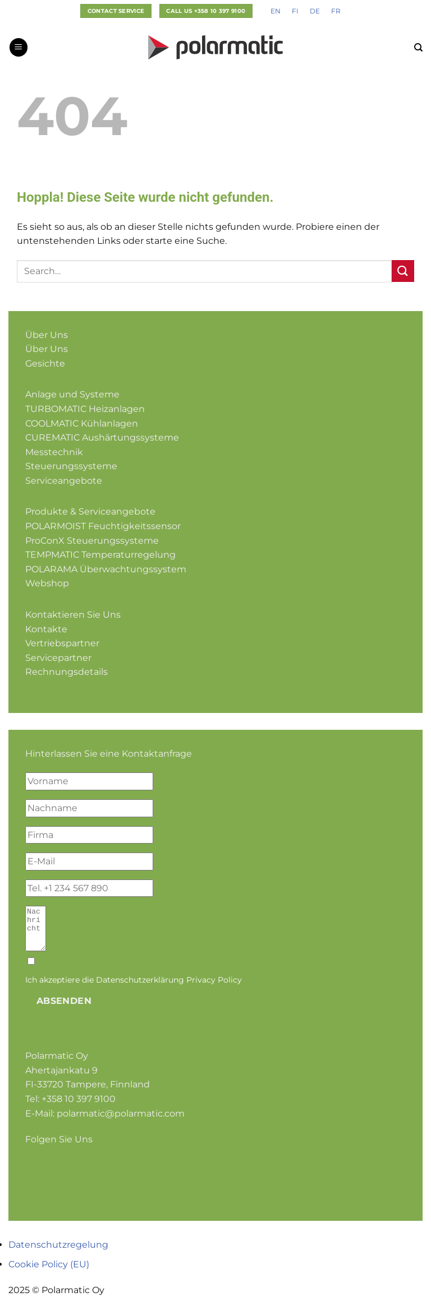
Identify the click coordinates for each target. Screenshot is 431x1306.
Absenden (64, 1009)
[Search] (418, 47)
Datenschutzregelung (58, 1253)
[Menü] (18, 47)
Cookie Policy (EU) (48, 1272)
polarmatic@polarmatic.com (121, 1122)
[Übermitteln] (403, 271)
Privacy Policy (214, 988)
